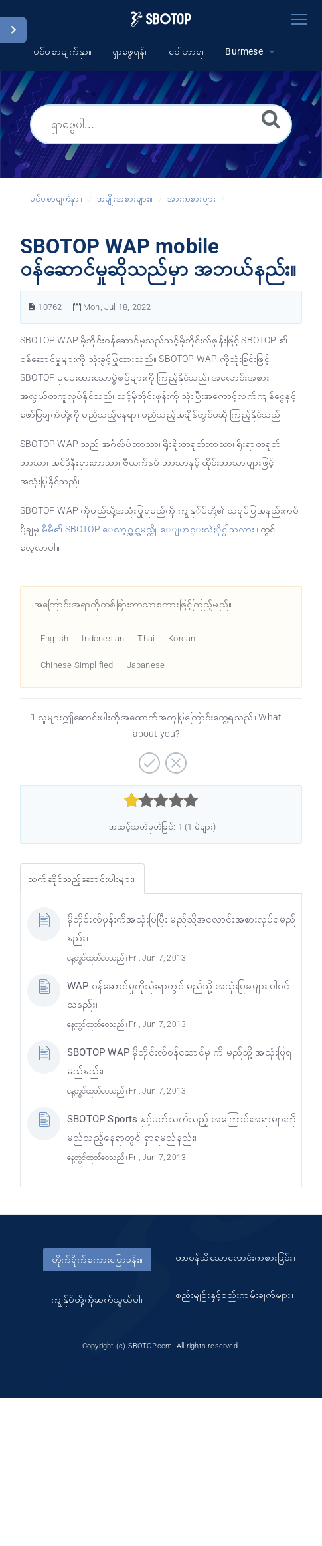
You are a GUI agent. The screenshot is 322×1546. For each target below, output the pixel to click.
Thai (146, 638)
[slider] (161, 800)
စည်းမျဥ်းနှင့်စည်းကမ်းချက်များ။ (234, 1294)
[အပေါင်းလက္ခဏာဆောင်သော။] (147, 758)
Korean (181, 638)
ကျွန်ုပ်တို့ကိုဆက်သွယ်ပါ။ (97, 1299)
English (54, 638)
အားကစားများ (191, 199)
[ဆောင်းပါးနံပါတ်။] (31, 307)
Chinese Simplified (77, 665)
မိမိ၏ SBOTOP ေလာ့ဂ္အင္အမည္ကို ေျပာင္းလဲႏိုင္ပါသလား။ (150, 529)
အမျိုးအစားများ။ (125, 199)
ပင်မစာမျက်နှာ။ (56, 199)
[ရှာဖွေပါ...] (161, 124)
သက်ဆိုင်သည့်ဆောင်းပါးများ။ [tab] (82, 878)
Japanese (146, 665)
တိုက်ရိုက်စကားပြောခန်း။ (97, 1259)
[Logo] (161, 19)
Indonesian (103, 638)
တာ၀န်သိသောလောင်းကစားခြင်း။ (235, 1257)
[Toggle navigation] (298, 16)
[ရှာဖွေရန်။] (271, 118)
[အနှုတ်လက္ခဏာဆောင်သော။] (174, 758)
